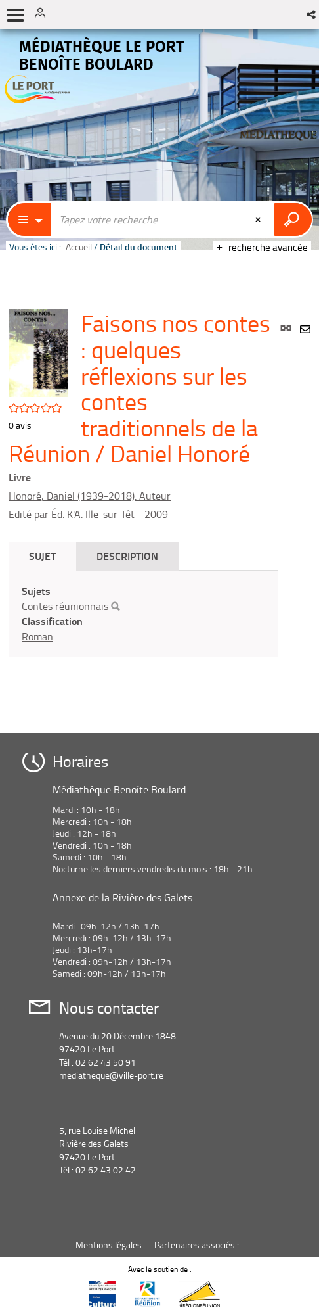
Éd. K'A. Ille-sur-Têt (93, 514)
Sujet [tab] (42, 555)
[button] (312, 14)
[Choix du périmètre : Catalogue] (29, 219)
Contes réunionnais (65, 606)
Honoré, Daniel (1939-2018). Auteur (90, 495)
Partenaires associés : (197, 1244)
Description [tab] (127, 555)
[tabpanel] (143, 614)
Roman (37, 636)
